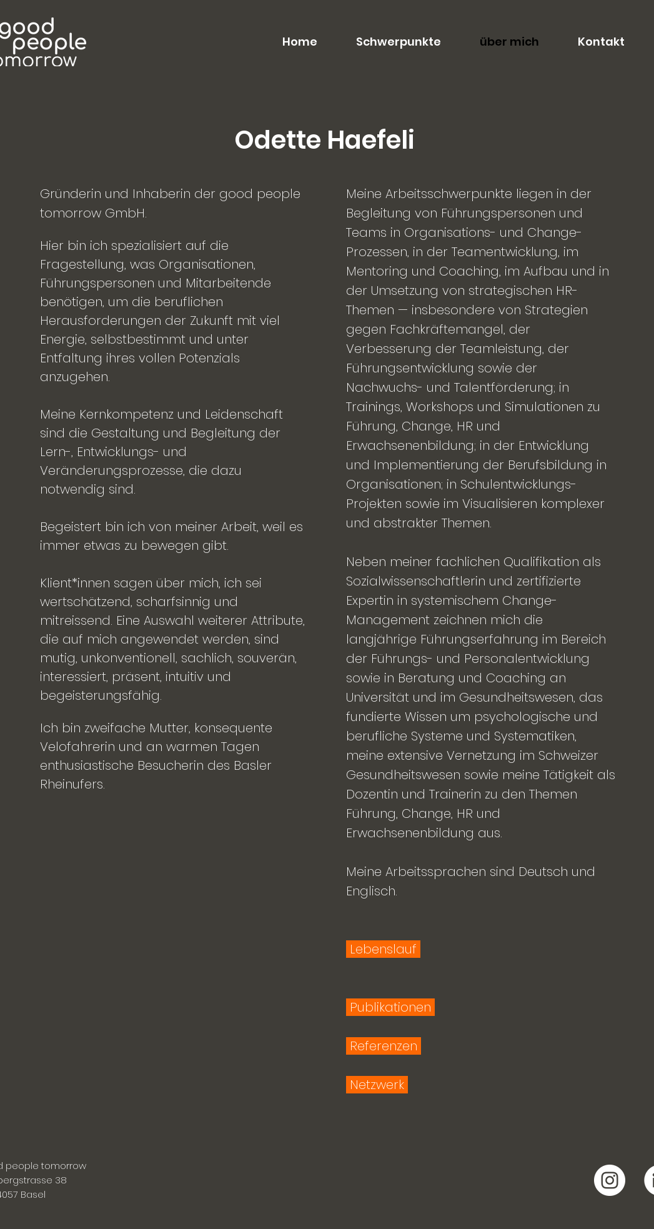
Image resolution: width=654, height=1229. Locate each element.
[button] (388, 41)
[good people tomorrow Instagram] (609, 1180)
